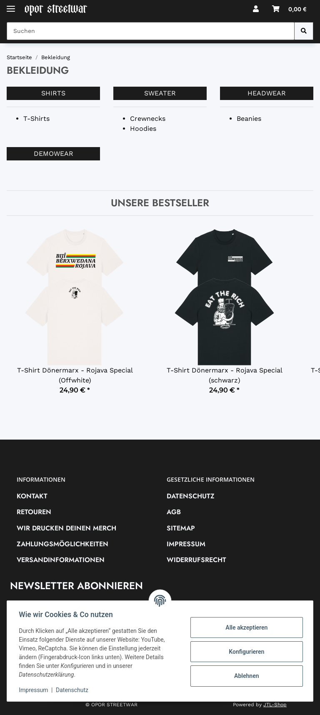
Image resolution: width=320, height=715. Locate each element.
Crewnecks (147, 118)
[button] (255, 9)
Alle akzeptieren (245, 627)
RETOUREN (34, 512)
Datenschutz (191, 496)
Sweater (160, 93)
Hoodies (143, 128)
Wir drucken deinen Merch (66, 528)
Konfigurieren (244, 651)
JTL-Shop (275, 705)
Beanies (249, 118)
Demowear (53, 154)
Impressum (186, 544)
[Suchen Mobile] (151, 31)
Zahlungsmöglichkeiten (62, 544)
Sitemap (181, 528)
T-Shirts (36, 118)
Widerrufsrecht (196, 560)
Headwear (267, 93)
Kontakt (32, 496)
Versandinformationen (61, 560)
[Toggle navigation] (11, 5)
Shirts (53, 93)
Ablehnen (244, 675)
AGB (174, 512)
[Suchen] (303, 31)
